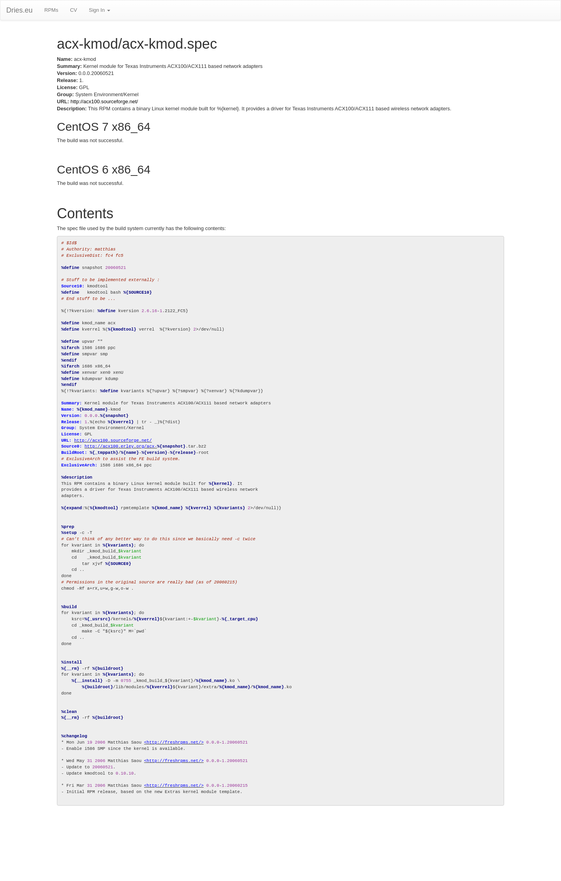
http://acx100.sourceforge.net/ (104, 101)
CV (73, 10)
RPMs (51, 10)
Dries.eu (19, 10)
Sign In (99, 10)
